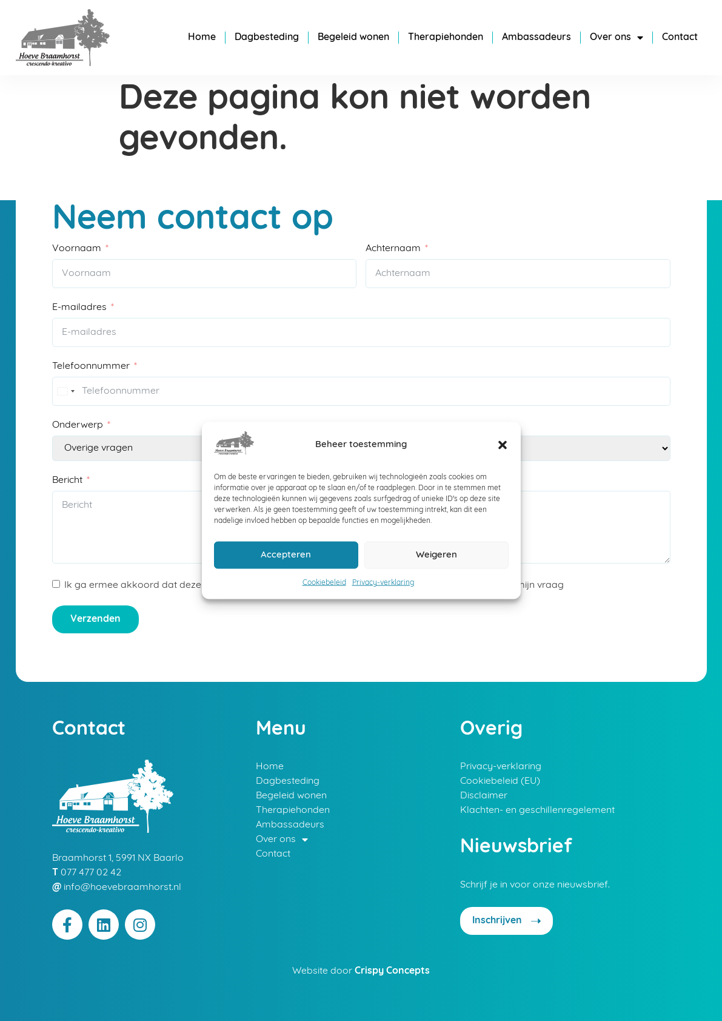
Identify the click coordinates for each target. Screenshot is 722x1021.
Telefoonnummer (91, 366)
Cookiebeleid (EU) (500, 781)
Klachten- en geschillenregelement (537, 810)
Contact (680, 37)
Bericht (67, 480)
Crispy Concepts (392, 971)
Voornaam (76, 248)
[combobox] (65, 391)
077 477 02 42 (91, 873)
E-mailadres (79, 307)
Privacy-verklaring (383, 583)
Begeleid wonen (353, 37)
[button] (502, 445)
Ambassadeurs (536, 37)
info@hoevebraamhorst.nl (122, 887)
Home (202, 37)
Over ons (616, 38)
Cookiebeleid (324, 583)
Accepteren (286, 554)
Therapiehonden (445, 37)
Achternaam (393, 248)
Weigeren (436, 554)
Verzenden (95, 619)
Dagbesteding (267, 37)
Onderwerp (77, 425)
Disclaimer (483, 796)
